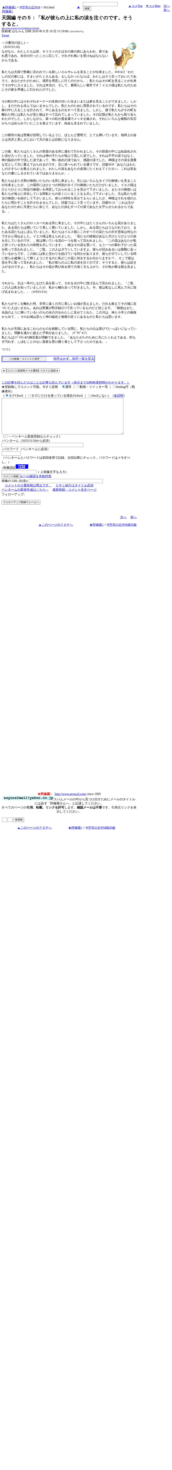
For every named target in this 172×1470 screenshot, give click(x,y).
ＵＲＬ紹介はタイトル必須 (74, 492)
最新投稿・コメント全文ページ (74, 496)
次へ (167, 6)
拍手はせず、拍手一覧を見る (73, 358)
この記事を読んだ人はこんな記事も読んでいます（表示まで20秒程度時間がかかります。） (66, 382)
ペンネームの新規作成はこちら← (25, 496)
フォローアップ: (13, 501)
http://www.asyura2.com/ (70, 801)
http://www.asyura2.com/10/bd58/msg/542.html (20, 28)
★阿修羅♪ (9, 7)
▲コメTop (135, 6)
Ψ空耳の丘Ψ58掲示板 (122, 531)
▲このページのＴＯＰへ (55, 531)
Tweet (5, 35)
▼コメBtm (153, 6)
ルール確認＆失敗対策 (35, 483)
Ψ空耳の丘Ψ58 (30, 7)
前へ (167, 10)
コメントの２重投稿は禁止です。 (28, 492)
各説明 (118, 395)
